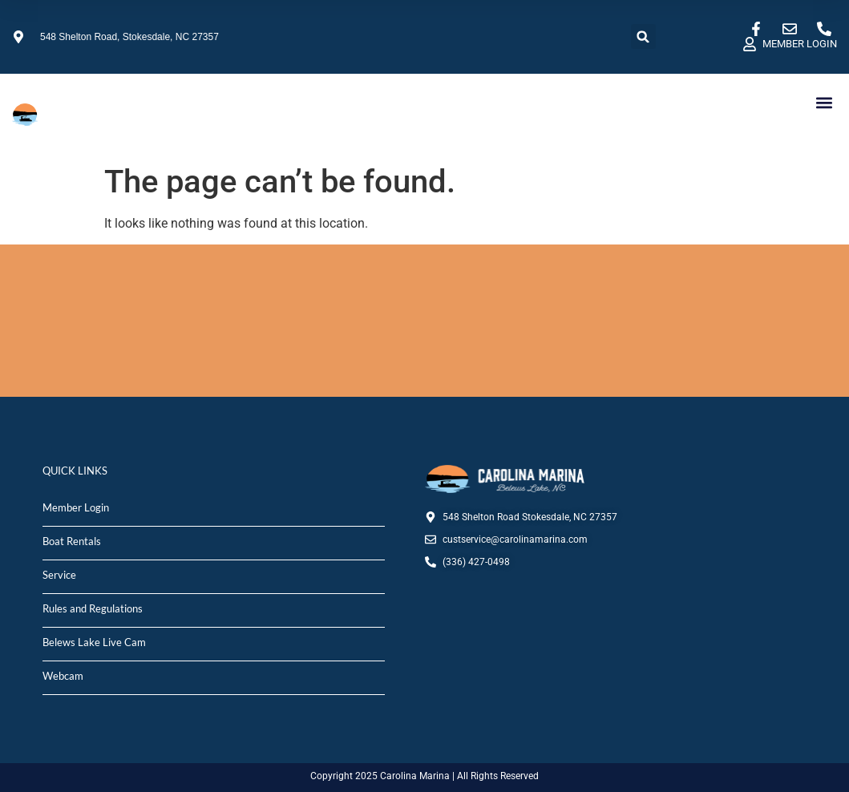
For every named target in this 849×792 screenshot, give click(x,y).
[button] (643, 36)
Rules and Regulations (92, 608)
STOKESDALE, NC (424, 321)
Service (59, 574)
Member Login (75, 507)
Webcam (62, 675)
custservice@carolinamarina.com (515, 539)
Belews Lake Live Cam (94, 642)
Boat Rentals (71, 541)
